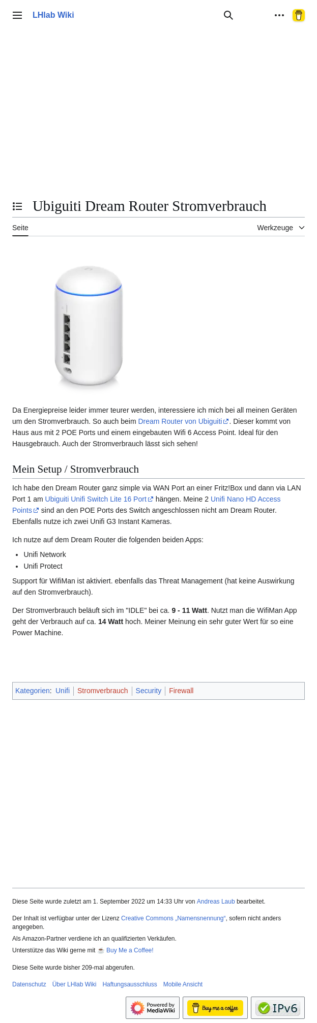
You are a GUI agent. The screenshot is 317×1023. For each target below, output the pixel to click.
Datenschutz (29, 984)
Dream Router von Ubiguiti (180, 421)
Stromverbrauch (102, 691)
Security (149, 691)
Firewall (181, 691)
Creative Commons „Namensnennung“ (173, 918)
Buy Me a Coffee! (130, 950)
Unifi (62, 691)
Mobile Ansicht (183, 984)
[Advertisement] (158, 119)
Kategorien (32, 691)
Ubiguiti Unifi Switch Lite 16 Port (96, 499)
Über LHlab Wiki (74, 984)
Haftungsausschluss (129, 984)
